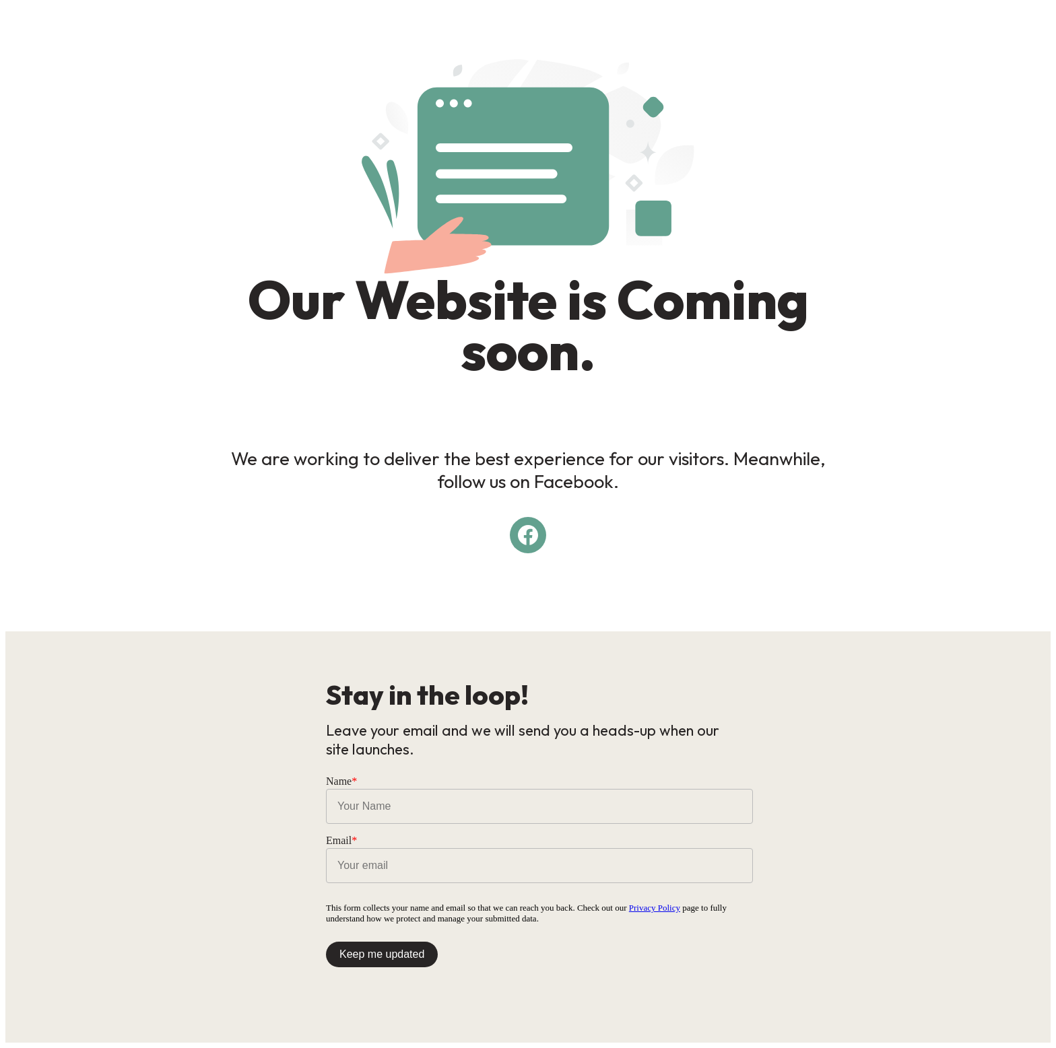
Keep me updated (381, 954)
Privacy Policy (654, 908)
